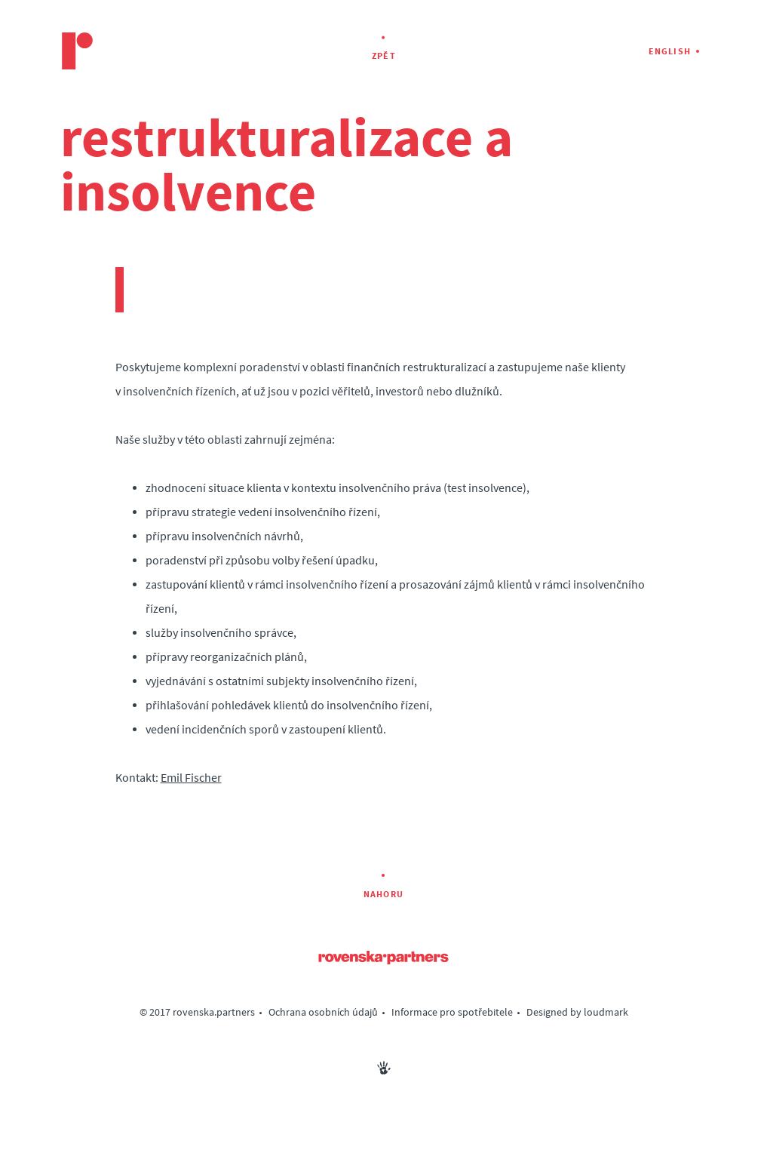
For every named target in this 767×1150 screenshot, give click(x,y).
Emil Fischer (191, 778)
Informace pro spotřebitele (452, 1012)
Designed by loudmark (577, 1012)
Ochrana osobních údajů (323, 1012)
